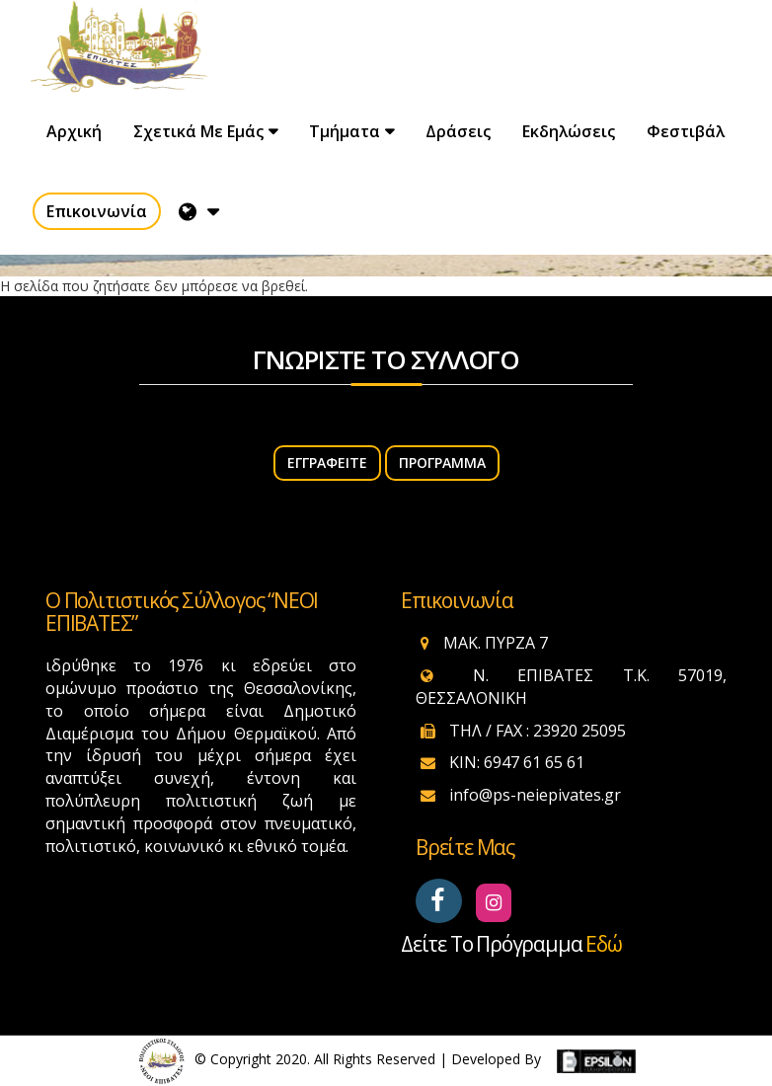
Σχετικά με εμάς (198, 131)
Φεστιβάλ (686, 131)
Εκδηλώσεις (568, 131)
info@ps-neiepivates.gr (535, 795)
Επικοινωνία (96, 211)
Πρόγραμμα (442, 462)
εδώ (603, 944)
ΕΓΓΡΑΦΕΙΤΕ (327, 462)
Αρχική (74, 131)
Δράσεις (458, 131)
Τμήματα (344, 131)
